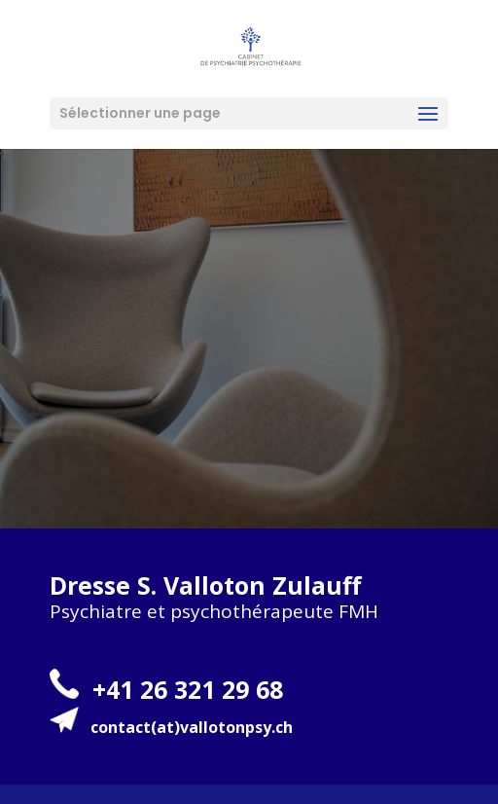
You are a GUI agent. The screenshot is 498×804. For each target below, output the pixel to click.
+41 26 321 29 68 (187, 689)
